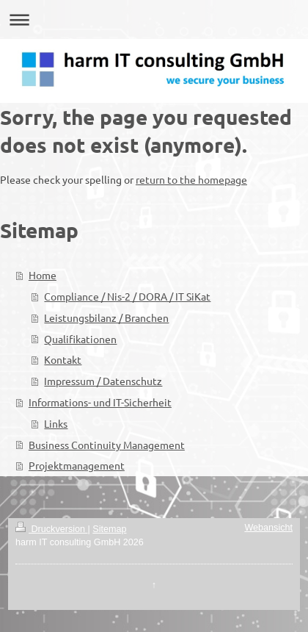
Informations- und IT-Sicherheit (100, 402)
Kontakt (62, 359)
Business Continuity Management (107, 444)
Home (42, 274)
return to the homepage (191, 179)
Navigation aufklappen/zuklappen (154, 19)
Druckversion (51, 529)
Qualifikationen (80, 338)
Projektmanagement (77, 465)
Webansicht (268, 528)
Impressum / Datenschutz (103, 380)
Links (55, 423)
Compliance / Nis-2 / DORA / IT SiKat (127, 296)
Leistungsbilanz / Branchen (106, 317)
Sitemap (109, 529)
